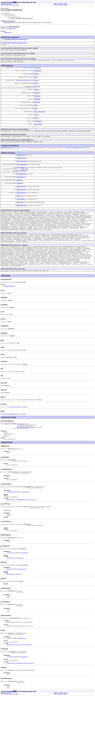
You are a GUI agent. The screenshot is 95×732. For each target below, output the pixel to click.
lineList (37, 91)
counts (37, 77)
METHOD (17, 4)
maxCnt (37, 94)
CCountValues (31, 77)
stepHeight (38, 128)
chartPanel (38, 74)
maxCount (37, 97)
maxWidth (37, 104)
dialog (37, 84)
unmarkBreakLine (22, 217)
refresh (20, 207)
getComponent (21, 187)
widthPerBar (38, 131)
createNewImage (22, 173)
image (36, 87)
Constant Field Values (9, 307)
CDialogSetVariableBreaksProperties (25, 84)
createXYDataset (22, 180)
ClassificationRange (29, 70)
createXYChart (21, 177)
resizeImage (21, 210)
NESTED (6, 4)
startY (37, 124)
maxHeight (38, 101)
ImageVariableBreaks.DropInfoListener (17, 40)
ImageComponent (8, 22)
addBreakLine (21, 163)
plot (36, 114)
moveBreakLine (21, 200)
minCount (37, 108)
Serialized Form (8, 33)
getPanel (20, 193)
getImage (20, 190)
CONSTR (13, 4)
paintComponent (22, 204)
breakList (38, 70)
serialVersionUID (40, 118)
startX (37, 121)
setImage (20, 214)
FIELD (10, 4)
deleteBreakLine (22, 183)
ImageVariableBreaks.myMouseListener (16, 44)
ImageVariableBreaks (6, 155)
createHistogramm (22, 170)
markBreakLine (21, 197)
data (36, 80)
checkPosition (21, 166)
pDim (36, 111)
